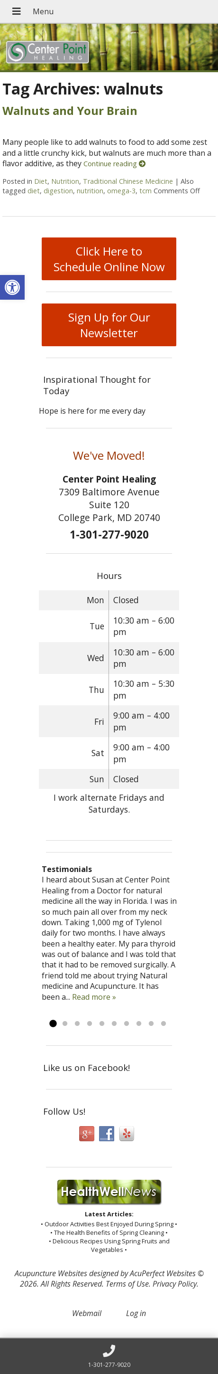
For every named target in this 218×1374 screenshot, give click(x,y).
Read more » (94, 997)
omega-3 (121, 190)
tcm (145, 190)
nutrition (90, 190)
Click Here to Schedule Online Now (109, 259)
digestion (58, 190)
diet (33, 190)
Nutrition (65, 181)
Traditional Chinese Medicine (128, 181)
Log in (136, 1313)
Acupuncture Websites (51, 1273)
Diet (40, 181)
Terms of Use (127, 1284)
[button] (12, 287)
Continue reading (114, 163)
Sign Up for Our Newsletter (109, 325)
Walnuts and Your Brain (69, 110)
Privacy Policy (175, 1284)
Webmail (86, 1313)
